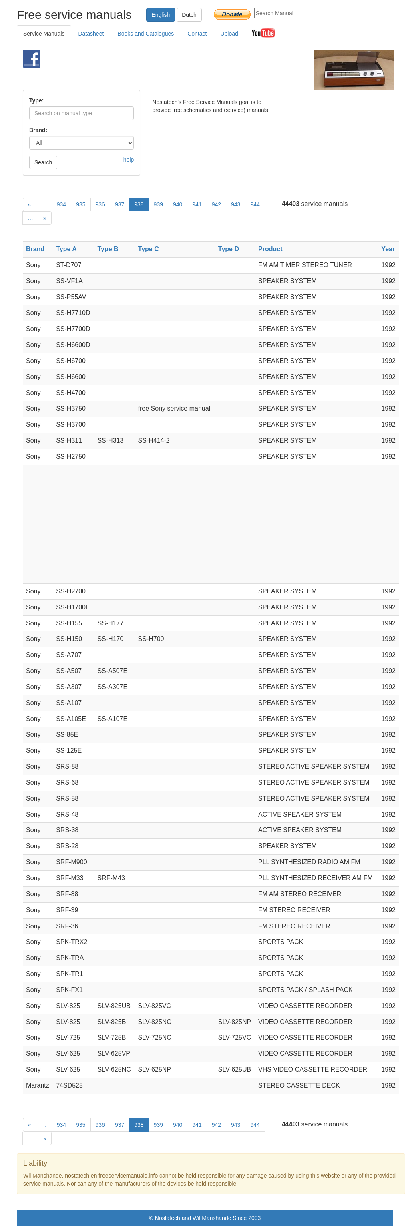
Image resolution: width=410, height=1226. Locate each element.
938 (138, 204)
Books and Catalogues (145, 33)
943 (235, 204)
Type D (228, 249)
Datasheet (91, 33)
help (128, 159)
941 (196, 204)
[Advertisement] (195, 70)
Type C (148, 249)
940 (177, 204)
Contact (197, 33)
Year (388, 249)
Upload (229, 33)
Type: (36, 100)
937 (119, 204)
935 (80, 204)
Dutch (189, 15)
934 (61, 204)
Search (43, 162)
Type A (66, 249)
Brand (35, 249)
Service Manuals (44, 33)
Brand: (38, 130)
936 (100, 204)
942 (216, 204)
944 (254, 204)
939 (158, 204)
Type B (107, 249)
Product (270, 249)
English (160, 15)
